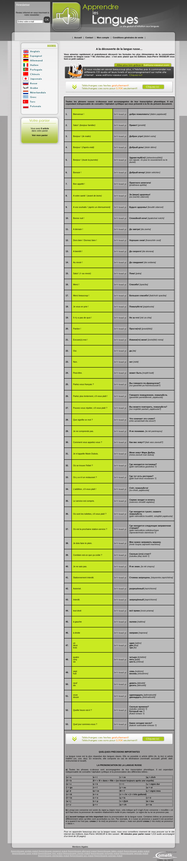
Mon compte (103, 37)
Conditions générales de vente (128, 37)
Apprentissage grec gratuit (50, 853)
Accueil (78, 37)
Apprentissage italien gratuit (110, 851)
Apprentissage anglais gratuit (24, 851)
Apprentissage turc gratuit (82, 856)
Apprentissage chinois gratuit (76, 853)
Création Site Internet (165, 860)
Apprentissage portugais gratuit (104, 853)
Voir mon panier (40, 135)
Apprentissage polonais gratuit (108, 856)
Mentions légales (80, 847)
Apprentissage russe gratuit (25, 853)
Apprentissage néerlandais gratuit (53, 856)
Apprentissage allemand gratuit (82, 851)
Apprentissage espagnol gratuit (52, 851)
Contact (89, 37)
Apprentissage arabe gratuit (136, 851)
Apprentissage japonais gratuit (134, 853)
